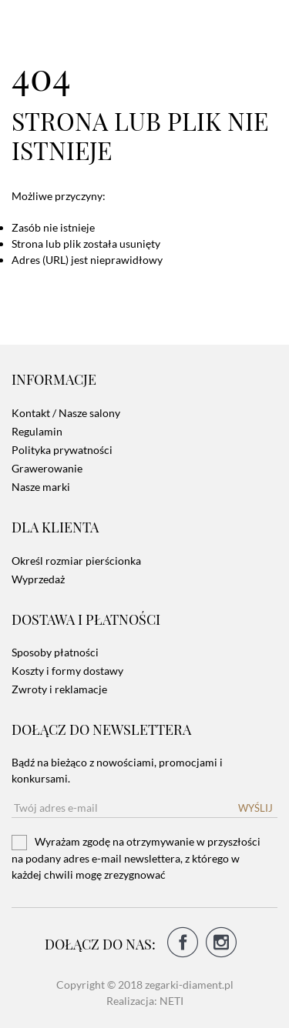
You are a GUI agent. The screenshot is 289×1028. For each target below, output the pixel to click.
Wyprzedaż (38, 579)
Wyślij (255, 808)
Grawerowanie (47, 468)
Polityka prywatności (62, 449)
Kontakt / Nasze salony (66, 412)
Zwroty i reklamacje (59, 689)
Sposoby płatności (55, 652)
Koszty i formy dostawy (67, 670)
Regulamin (37, 431)
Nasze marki (41, 486)
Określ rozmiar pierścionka (76, 560)
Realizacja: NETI (144, 1000)
